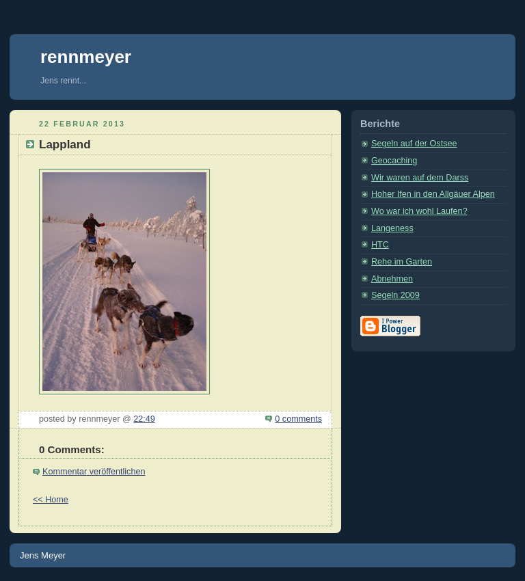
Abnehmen (392, 279)
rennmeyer (85, 56)
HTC (380, 244)
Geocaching (394, 160)
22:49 (144, 419)
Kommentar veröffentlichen (93, 471)
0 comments (298, 419)
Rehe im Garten (401, 262)
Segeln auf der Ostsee (414, 143)
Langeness (392, 228)
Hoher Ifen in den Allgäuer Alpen (433, 194)
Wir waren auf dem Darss (419, 178)
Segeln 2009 (395, 295)
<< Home (50, 499)
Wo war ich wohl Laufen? (419, 211)
